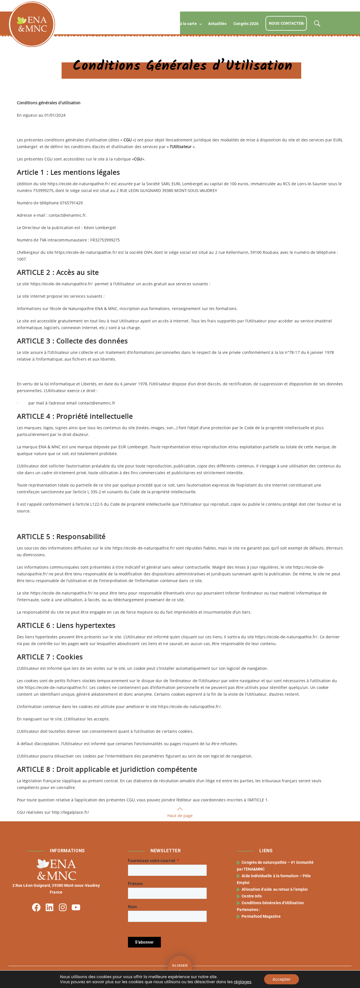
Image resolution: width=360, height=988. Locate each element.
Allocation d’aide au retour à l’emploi (275, 889)
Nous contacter (286, 23)
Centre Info (252, 896)
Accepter (282, 979)
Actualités (217, 23)
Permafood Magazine (261, 916)
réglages (242, 981)
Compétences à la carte (175, 23)
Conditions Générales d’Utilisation (273, 903)
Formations (132, 23)
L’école (105, 23)
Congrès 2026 (245, 23)
